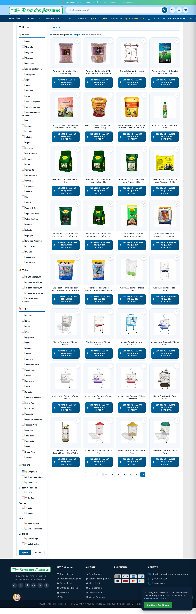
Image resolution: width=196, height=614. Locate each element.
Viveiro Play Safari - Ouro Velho (164, 397)
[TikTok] (46, 585)
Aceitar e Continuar (158, 605)
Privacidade (64, 583)
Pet (72, 18)
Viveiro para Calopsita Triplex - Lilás (98, 397)
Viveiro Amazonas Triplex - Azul (164, 289)
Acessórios (17, 18)
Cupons (117, 18)
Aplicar (25, 552)
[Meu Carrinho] (185, 10)
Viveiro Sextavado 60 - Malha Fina (98, 451)
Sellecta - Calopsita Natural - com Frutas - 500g (132, 180)
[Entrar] (179, 10)
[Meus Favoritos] (173, 10)
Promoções (99, 18)
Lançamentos (135, 18)
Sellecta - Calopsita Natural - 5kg (65, 180)
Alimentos (35, 18)
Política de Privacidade (155, 598)
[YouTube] (33, 585)
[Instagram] (20, 585)
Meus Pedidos (94, 592)
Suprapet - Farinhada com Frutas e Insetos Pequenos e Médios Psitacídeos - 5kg (65, 289)
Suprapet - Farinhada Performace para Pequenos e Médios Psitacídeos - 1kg (98, 289)
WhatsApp (128, 2)
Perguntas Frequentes (98, 578)
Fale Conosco (94, 574)
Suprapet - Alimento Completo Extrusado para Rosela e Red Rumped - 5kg (165, 234)
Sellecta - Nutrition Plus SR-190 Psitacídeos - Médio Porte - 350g (65, 234)
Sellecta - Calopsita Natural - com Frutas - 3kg (98, 180)
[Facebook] (27, 585)
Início (57, 27)
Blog (60, 597)
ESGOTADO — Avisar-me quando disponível (65, 82)
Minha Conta (93, 583)
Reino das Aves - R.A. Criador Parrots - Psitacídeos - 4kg (131, 126)
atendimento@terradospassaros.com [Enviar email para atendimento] (168, 574)
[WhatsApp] (14, 585)
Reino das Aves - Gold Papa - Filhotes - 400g (98, 126)
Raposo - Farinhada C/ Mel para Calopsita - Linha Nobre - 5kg (98, 72)
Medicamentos (56, 18)
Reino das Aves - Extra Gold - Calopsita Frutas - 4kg (65, 126)
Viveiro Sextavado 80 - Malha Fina (132, 451)
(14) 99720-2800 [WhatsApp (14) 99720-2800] (157, 578)
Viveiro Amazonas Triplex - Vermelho (98, 343)
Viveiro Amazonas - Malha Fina (131, 289)
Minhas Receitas (95, 597)
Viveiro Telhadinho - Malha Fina (164, 451)
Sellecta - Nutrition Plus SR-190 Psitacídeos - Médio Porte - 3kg (98, 234)
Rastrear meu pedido (107, 2)
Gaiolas (83, 18)
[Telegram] (40, 585)
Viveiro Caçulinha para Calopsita (132, 343)
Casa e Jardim (177, 18)
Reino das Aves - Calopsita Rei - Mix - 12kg (165, 72)
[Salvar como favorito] (77, 41)
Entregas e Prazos (67, 588)
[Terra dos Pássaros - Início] (36, 10)
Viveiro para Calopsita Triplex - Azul (165, 343)
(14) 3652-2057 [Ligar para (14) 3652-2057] (157, 583)
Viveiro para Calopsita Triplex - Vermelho (132, 397)
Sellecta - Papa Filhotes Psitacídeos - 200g (132, 234)
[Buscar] (164, 10)
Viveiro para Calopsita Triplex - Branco (65, 397)
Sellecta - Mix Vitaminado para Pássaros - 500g (165, 180)
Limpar (38, 552)
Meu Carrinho (94, 588)
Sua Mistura (156, 18)
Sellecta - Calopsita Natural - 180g (165, 126)
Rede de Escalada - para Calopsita (132, 72)
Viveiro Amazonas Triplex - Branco (65, 343)
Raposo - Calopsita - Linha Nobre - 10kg (65, 72)
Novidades (64, 592)
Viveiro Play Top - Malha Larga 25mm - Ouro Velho (65, 451)
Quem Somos (65, 574)
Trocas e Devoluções (69, 578)
